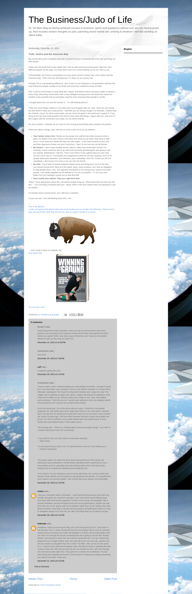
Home (73, 578)
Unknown (42, 523)
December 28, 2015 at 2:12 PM (51, 374)
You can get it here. (36, 307)
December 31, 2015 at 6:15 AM (51, 561)
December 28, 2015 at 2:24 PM (51, 483)
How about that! (35, 253)
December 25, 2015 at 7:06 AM (51, 358)
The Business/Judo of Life (80, 20)
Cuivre (41, 491)
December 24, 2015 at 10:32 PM (51, 342)
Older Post (110, 578)
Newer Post (35, 578)
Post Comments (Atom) (50, 585)
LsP (39, 367)
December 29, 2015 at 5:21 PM (51, 515)
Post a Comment (41, 566)
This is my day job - (36, 206)
